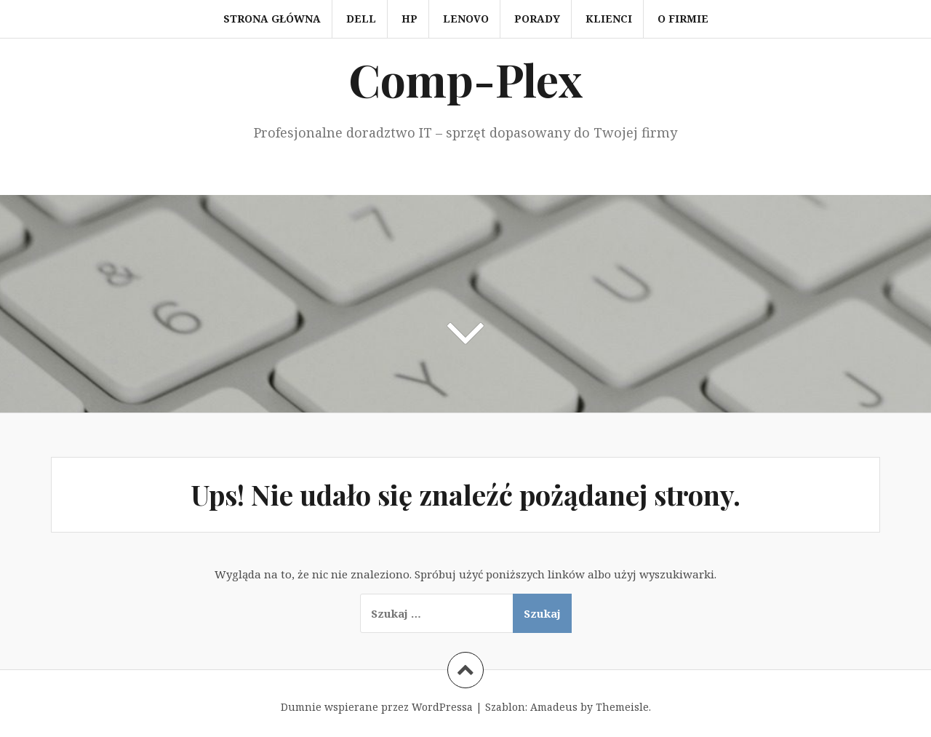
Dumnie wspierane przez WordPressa (377, 707)
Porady (537, 18)
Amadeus (554, 707)
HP (409, 18)
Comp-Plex (465, 79)
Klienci (609, 18)
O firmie (683, 18)
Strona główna (272, 18)
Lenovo (466, 18)
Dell (361, 18)
